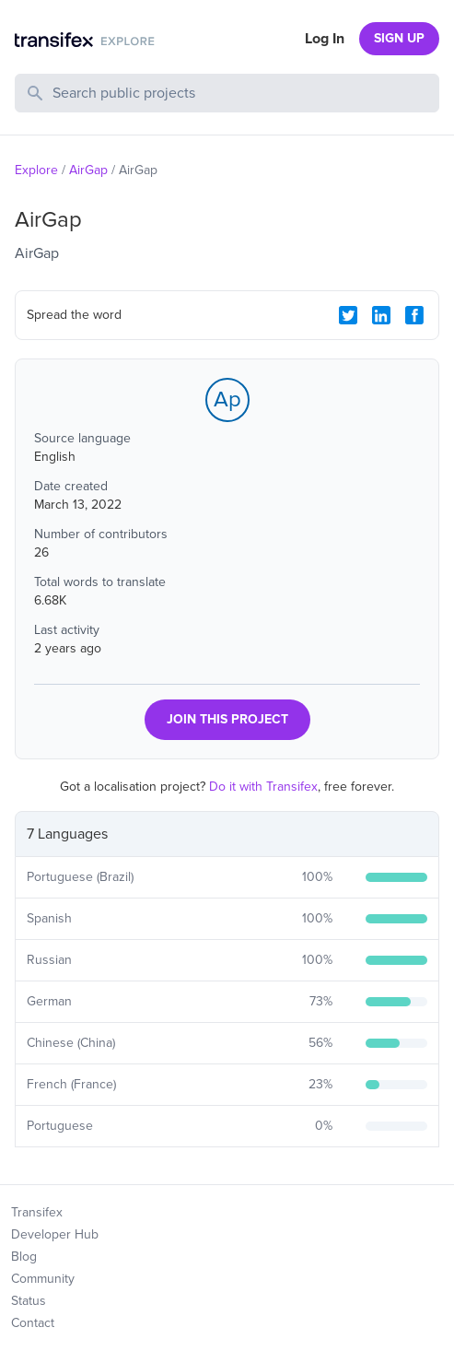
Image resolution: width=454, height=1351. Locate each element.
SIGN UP (399, 38)
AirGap (88, 170)
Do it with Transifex (263, 786)
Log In (324, 38)
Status (28, 1301)
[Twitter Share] (348, 315)
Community (43, 1278)
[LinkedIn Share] (381, 315)
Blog (24, 1256)
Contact (32, 1323)
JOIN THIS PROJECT (227, 719)
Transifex (37, 1212)
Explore (36, 170)
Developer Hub (55, 1234)
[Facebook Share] (414, 315)
